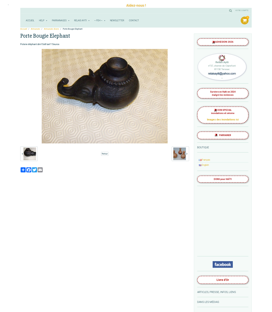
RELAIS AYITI (80, 20)
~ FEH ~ (98, 20)
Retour (105, 154)
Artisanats (35, 29)
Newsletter (117, 20)
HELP (42, 20)
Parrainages (59, 20)
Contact (134, 20)
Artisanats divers (51, 29)
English (204, 165)
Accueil (30, 20)
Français (204, 160)
